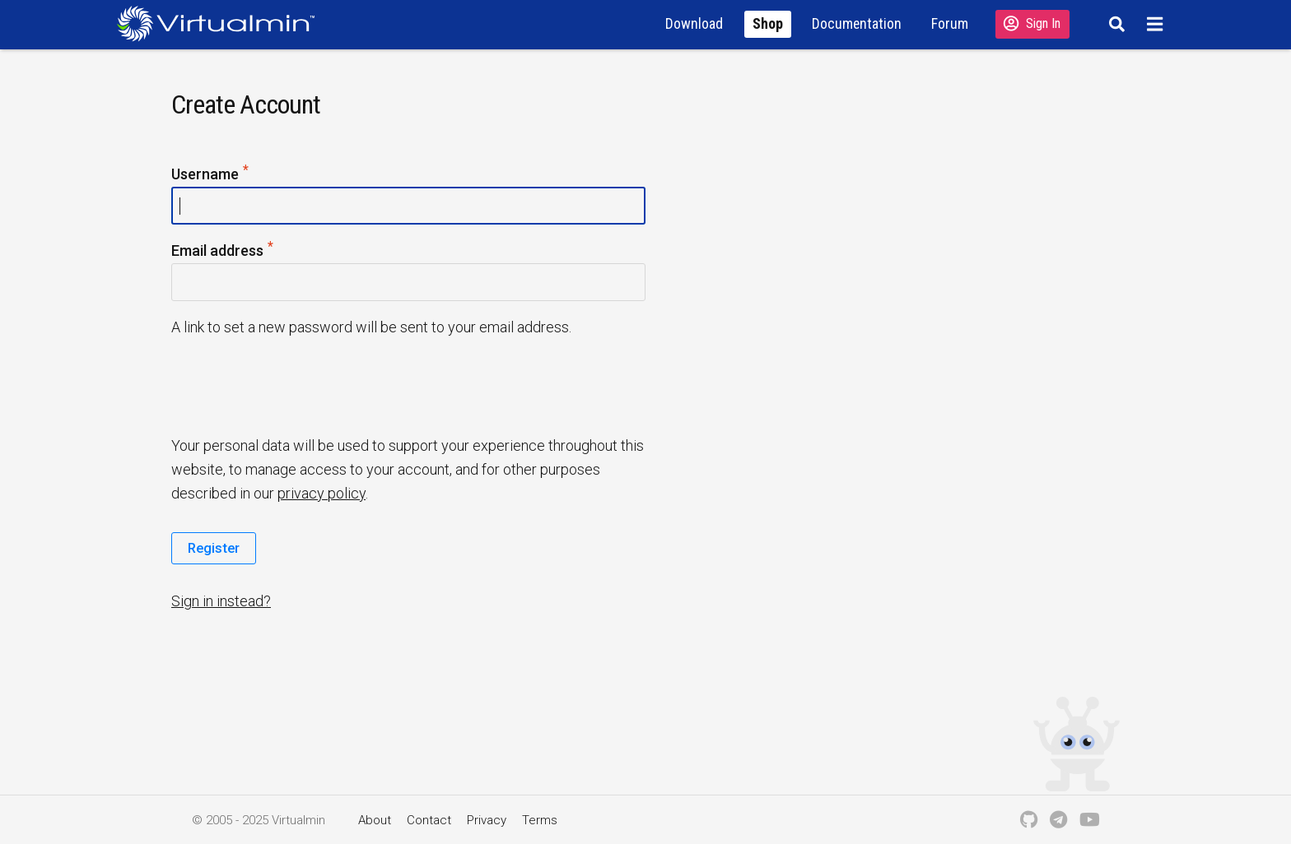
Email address (223, 251)
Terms (539, 820)
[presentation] (297, 385)
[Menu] (1157, 24)
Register (214, 548)
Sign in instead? (221, 601)
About (374, 820)
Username (210, 175)
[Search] (1114, 24)
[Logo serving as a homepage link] (222, 23)
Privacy (486, 820)
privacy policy (321, 493)
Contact (429, 820)
